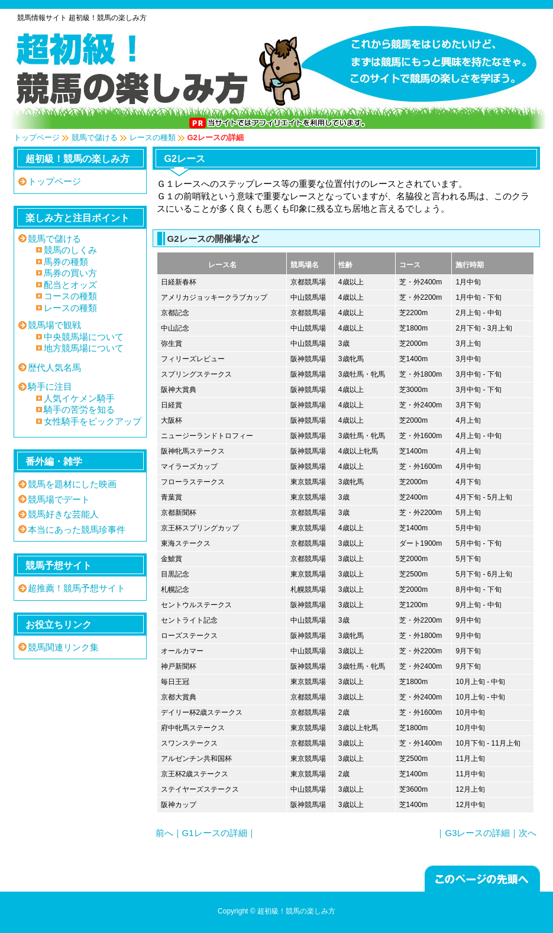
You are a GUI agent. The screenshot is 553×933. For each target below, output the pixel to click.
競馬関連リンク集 (63, 647)
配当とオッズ (70, 285)
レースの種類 (153, 137)
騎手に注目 (50, 386)
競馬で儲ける (95, 137)
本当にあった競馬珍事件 (76, 529)
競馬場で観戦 (54, 325)
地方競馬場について (84, 348)
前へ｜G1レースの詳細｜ (206, 833)
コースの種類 (70, 296)
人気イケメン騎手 (79, 398)
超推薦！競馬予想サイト (76, 588)
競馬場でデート (59, 499)
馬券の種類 (66, 262)
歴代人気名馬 (54, 367)
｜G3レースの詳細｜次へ (486, 833)
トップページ (37, 137)
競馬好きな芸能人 (63, 514)
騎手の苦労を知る (79, 409)
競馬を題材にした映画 (72, 484)
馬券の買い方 (70, 273)
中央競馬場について (84, 337)
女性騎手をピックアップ (92, 421)
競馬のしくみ (70, 250)
